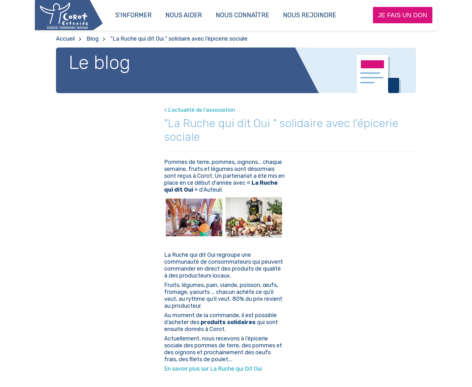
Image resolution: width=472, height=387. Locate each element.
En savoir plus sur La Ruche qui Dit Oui (213, 368)
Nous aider (183, 15)
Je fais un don (402, 15)
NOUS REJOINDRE (309, 15)
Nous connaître (242, 15)
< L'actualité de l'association (199, 110)
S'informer (133, 15)
